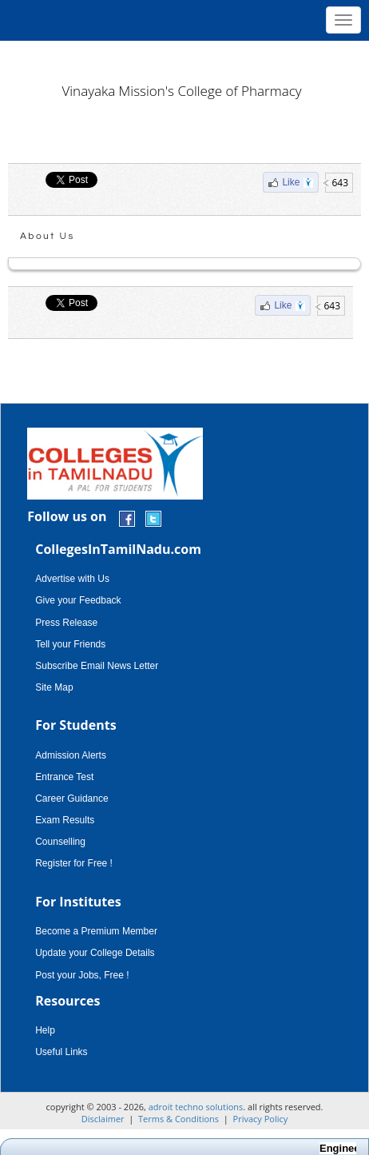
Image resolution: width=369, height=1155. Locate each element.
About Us (47, 236)
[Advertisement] (184, 56)
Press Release (66, 622)
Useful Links (61, 1051)
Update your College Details (94, 952)
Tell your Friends (70, 644)
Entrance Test (64, 777)
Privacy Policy (260, 1119)
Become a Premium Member (96, 931)
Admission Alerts (70, 755)
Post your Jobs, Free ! (82, 975)
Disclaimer (103, 1119)
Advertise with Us (72, 578)
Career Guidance (71, 798)
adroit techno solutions (196, 1107)
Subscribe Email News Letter (96, 665)
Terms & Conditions (178, 1119)
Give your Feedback (78, 600)
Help (45, 1030)
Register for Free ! (74, 863)
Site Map (54, 687)
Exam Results (64, 820)
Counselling (60, 841)
